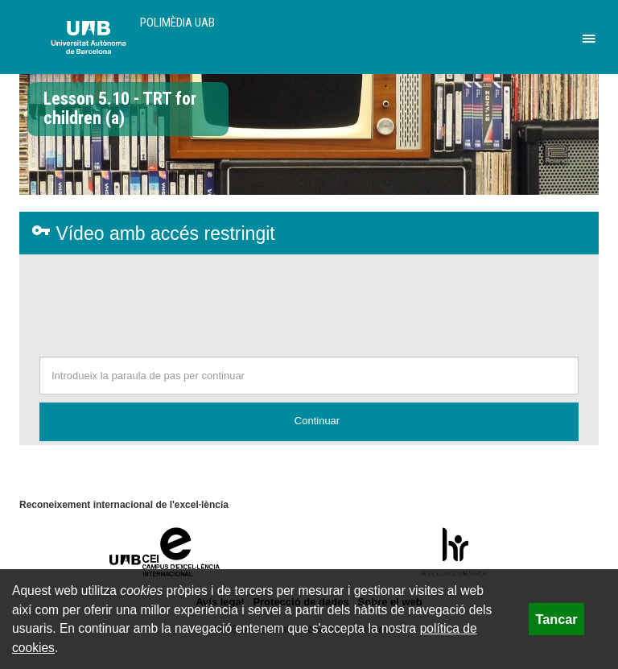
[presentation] (309, 301)
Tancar (557, 619)
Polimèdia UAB (177, 22)
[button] (309, 422)
